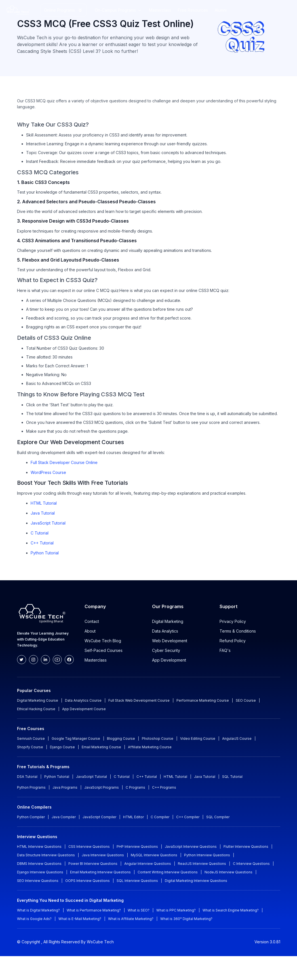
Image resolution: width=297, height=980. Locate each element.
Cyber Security (166, 650)
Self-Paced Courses (104, 650)
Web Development (169, 640)
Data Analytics (165, 631)
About (90, 631)
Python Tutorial (45, 552)
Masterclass (96, 660)
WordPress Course (48, 472)
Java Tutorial (43, 513)
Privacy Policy (233, 621)
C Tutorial (40, 533)
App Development (169, 660)
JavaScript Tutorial (48, 523)
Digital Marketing (167, 621)
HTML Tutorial (44, 503)
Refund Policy (233, 640)
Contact (92, 621)
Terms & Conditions (238, 631)
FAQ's (225, 650)
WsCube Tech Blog (103, 640)
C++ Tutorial (42, 542)
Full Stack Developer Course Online (64, 462)
